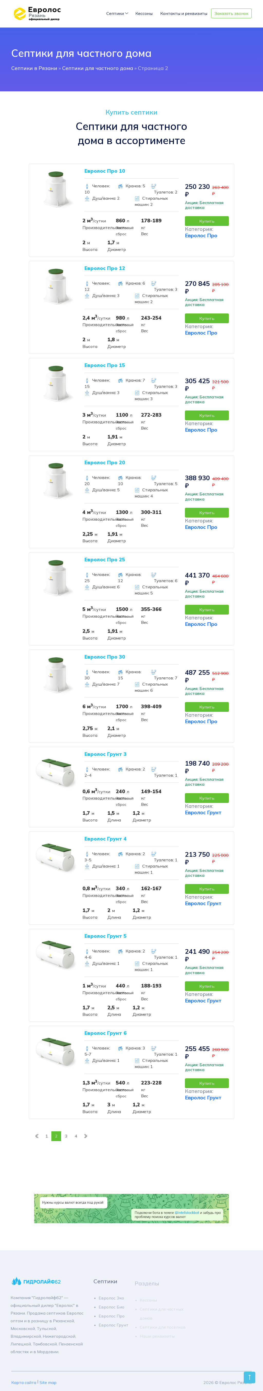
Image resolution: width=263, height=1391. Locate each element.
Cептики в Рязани (34, 68)
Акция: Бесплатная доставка (204, 205)
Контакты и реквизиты (183, 13)
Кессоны (144, 13)
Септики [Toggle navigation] (115, 13)
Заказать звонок (231, 13)
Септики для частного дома (97, 68)
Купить (206, 221)
